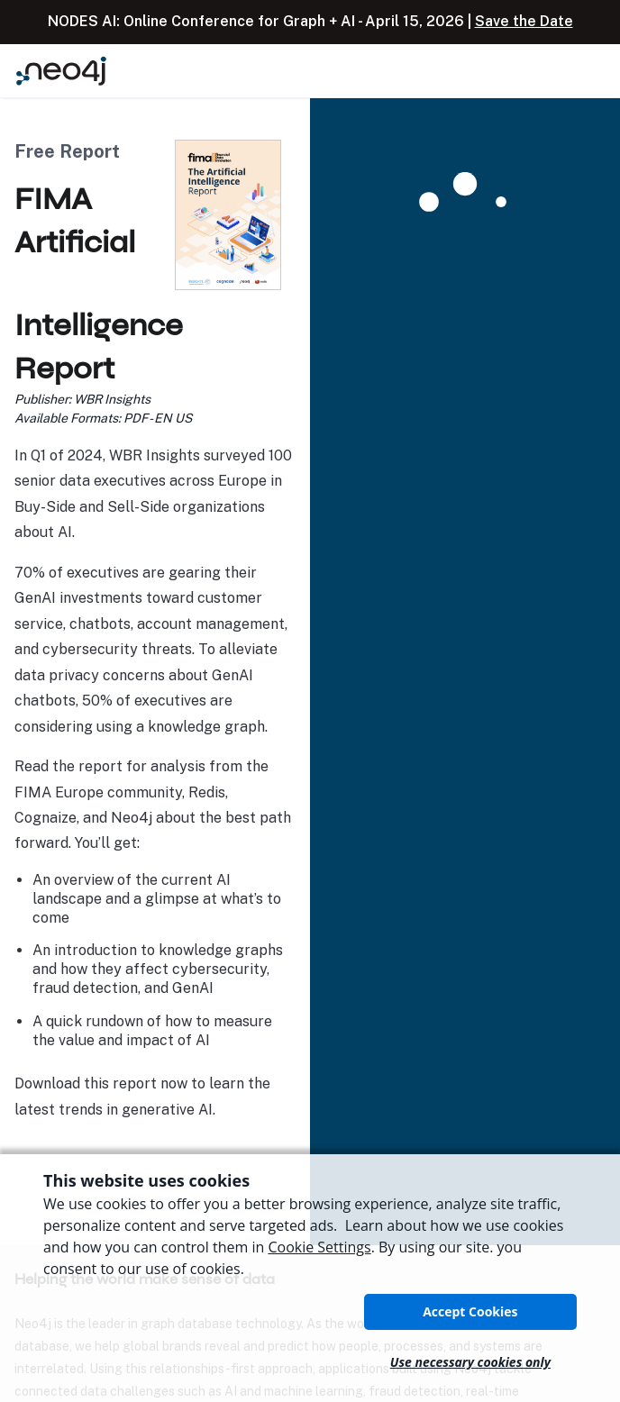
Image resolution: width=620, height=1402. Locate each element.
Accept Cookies (470, 1311)
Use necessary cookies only (470, 1361)
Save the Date (524, 21)
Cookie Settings (319, 1247)
